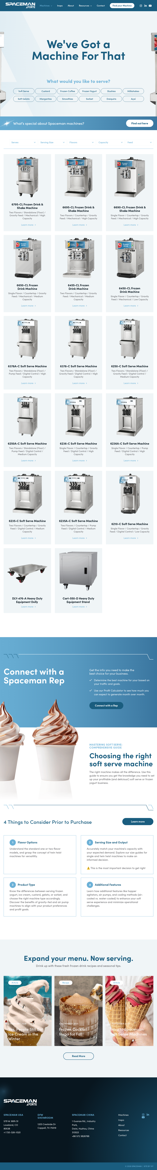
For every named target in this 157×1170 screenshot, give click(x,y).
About (121, 1124)
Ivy (152, 1166)
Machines (123, 1114)
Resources (123, 1130)
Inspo (121, 1119)
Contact (122, 1135)
